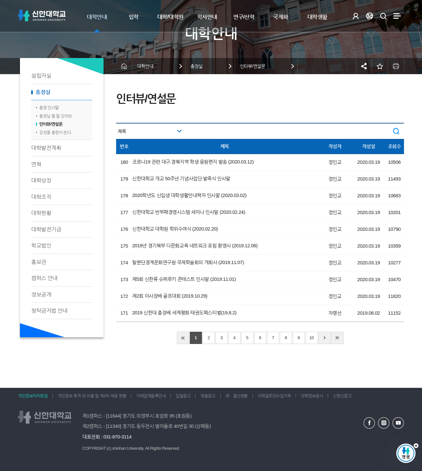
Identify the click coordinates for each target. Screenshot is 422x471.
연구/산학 (243, 17)
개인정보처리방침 (33, 395)
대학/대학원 (170, 17)
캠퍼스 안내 (44, 278)
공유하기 (364, 66)
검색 (383, 16)
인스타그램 (384, 423)
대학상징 (41, 180)
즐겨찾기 (380, 66)
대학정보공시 (312, 395)
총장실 (42, 92)
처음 (183, 338)
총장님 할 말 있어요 (55, 115)
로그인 (355, 16)
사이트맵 (397, 16)
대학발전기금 (46, 229)
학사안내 (207, 17)
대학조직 (41, 197)
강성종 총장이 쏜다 (55, 132)
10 (311, 337)
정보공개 (41, 294)
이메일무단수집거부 (274, 395)
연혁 (36, 164)
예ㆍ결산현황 (236, 395)
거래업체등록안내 (151, 395)
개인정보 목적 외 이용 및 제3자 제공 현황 (92, 395)
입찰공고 (183, 395)
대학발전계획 (46, 148)
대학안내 (97, 17)
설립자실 (41, 76)
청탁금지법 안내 (49, 311)
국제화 (280, 17)
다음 (324, 338)
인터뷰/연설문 (50, 124)
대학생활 (317, 17)
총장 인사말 (49, 107)
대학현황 (41, 213)
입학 (134, 17)
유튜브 (398, 423)
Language (369, 16)
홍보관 (38, 262)
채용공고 (207, 395)
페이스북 (369, 423)
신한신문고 (342, 395)
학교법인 (41, 245)
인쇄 (396, 66)
